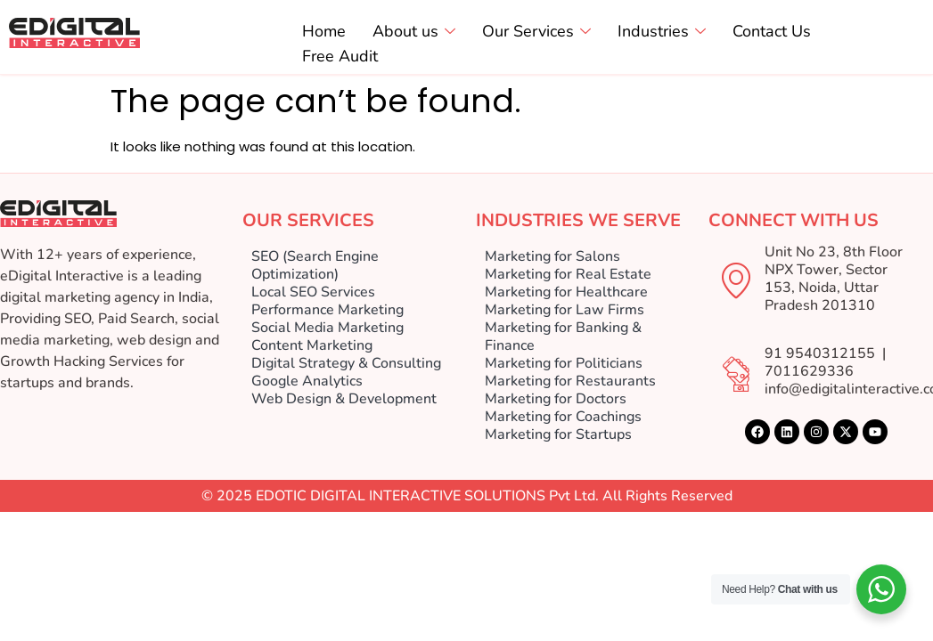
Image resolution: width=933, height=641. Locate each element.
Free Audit (340, 57)
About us (413, 32)
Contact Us (771, 32)
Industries (662, 32)
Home (324, 32)
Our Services (536, 32)
